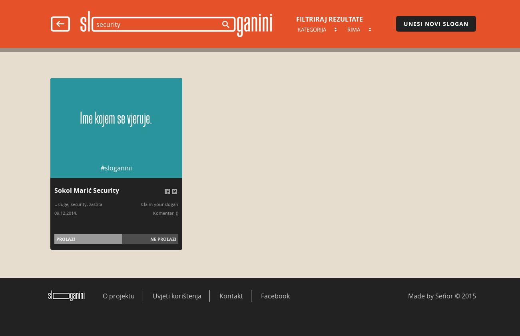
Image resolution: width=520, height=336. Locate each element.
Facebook (275, 296)
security (79, 204)
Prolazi (65, 239)
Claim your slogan (159, 204)
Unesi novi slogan (436, 24)
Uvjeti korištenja (177, 296)
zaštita (95, 204)
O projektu (119, 296)
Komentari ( (165, 213)
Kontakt (231, 296)
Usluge (61, 204)
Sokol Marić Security (86, 190)
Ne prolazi (163, 239)
